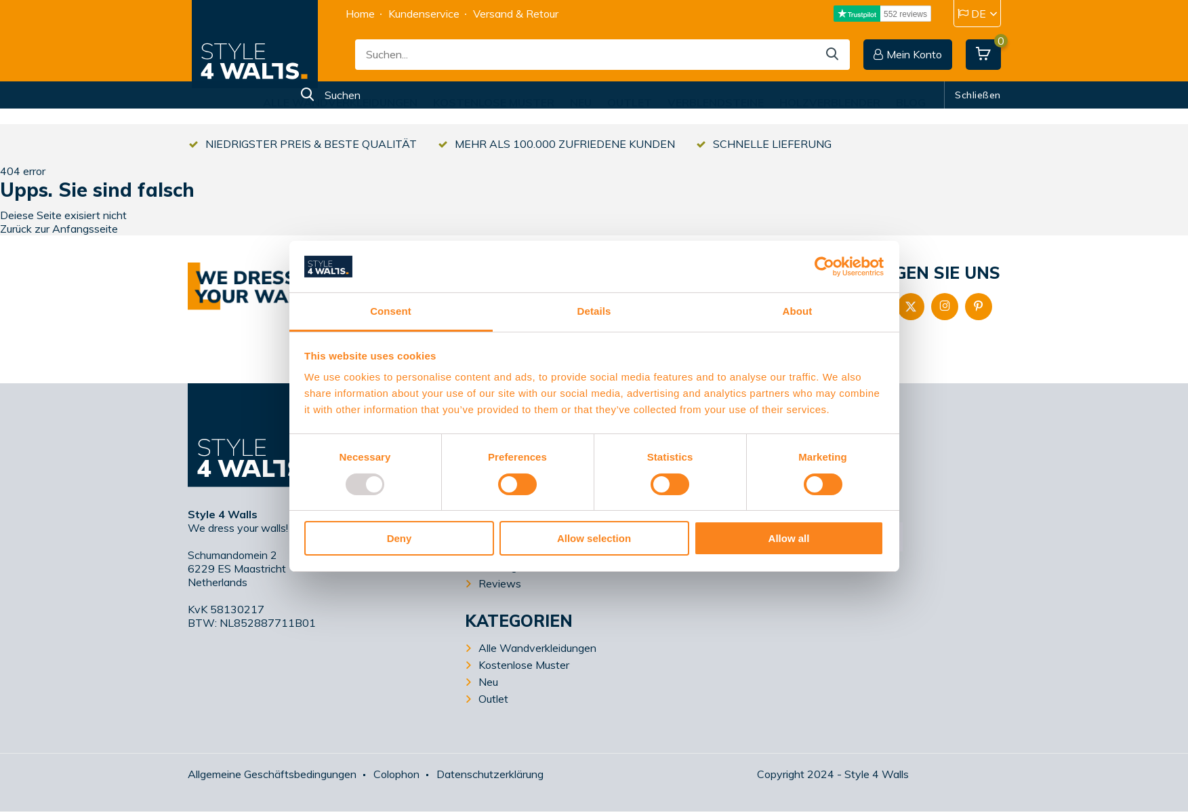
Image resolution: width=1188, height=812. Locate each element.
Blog (911, 102)
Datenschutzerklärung (490, 774)
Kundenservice (423, 13)
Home (360, 13)
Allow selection (594, 538)
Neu (581, 102)
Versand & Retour (515, 13)
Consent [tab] (390, 311)
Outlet (629, 102)
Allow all (789, 538)
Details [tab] (594, 311)
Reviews (499, 583)
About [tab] (798, 311)
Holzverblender (829, 102)
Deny (399, 538)
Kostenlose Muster (493, 102)
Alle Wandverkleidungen (340, 102)
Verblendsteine (716, 102)
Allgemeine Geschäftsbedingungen (272, 774)
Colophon (396, 774)
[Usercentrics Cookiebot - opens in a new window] (824, 266)
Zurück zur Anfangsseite (59, 228)
